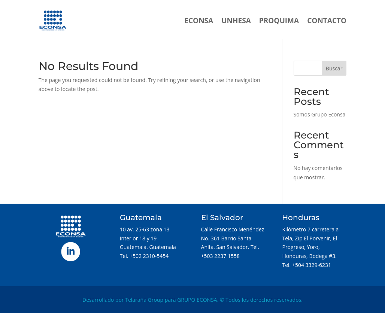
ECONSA (198, 20)
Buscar (334, 68)
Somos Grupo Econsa (320, 114)
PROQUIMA (279, 20)
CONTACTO (326, 20)
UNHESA (236, 20)
